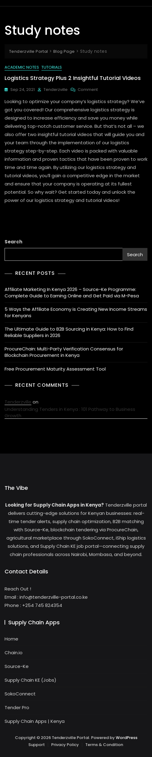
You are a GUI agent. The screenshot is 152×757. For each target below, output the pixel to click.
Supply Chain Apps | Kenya (35, 721)
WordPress (126, 738)
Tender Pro (17, 707)
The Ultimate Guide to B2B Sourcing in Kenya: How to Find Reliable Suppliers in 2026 (69, 332)
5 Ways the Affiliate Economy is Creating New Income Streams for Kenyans (76, 312)
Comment (88, 89)
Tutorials (51, 67)
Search (13, 242)
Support (36, 745)
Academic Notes (22, 67)
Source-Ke (17, 666)
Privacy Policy (65, 745)
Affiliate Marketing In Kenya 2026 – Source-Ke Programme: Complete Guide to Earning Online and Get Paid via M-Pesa (72, 292)
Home (11, 639)
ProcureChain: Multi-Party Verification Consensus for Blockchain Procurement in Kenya (64, 352)
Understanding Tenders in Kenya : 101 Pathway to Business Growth (70, 412)
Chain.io (14, 652)
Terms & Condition (104, 745)
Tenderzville (56, 89)
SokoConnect (20, 694)
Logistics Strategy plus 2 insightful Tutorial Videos (73, 78)
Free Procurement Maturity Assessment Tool (55, 369)
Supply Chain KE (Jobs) (30, 680)
